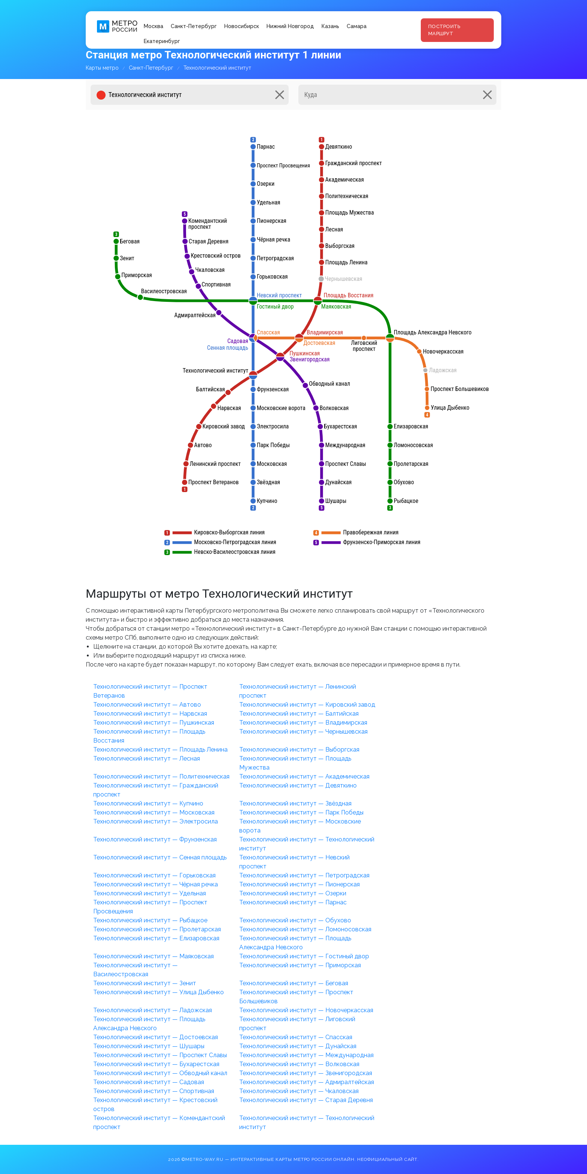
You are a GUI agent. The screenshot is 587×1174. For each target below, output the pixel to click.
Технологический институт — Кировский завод (307, 704)
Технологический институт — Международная (306, 1055)
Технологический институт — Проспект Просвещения (150, 907)
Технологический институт (217, 68)
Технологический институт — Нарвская (150, 713)
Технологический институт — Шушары (148, 1046)
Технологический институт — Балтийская (299, 713)
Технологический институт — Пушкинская (153, 722)
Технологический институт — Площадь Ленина (160, 749)
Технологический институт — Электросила (155, 821)
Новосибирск (241, 26)
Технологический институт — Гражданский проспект (155, 790)
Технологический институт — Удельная (149, 893)
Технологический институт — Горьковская (154, 875)
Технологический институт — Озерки (292, 893)
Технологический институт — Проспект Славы (160, 1055)
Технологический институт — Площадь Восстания (149, 736)
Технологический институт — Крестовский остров (155, 1104)
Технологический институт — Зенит (144, 983)
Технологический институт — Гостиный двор (304, 956)
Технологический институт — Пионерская (299, 884)
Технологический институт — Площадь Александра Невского (295, 943)
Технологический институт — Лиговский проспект (297, 1024)
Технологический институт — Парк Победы (301, 812)
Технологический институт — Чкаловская (299, 1091)
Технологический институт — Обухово (295, 920)
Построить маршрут (444, 30)
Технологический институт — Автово (147, 704)
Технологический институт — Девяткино (298, 785)
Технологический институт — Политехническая (161, 776)
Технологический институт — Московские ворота (300, 826)
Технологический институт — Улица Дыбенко (158, 992)
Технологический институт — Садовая (148, 1082)
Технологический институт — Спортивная (153, 1091)
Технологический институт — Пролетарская (157, 929)
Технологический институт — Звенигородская (305, 1073)
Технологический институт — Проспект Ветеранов (150, 691)
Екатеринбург (162, 41)
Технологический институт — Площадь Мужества (295, 763)
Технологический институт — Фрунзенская (155, 839)
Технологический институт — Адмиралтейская (306, 1082)
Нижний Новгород (290, 26)
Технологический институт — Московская (154, 812)
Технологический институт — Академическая (304, 776)
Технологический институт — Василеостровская (135, 970)
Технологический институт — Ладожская (152, 1010)
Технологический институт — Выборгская (299, 749)
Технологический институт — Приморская (300, 965)
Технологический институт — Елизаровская (156, 938)
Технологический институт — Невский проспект (294, 862)
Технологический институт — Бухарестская (156, 1064)
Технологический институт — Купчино (148, 803)
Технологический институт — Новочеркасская (306, 1010)
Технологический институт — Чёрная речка (155, 884)
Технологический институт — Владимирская (303, 722)
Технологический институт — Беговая (293, 983)
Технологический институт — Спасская (295, 1037)
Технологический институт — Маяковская (153, 956)
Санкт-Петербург (194, 26)
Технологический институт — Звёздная (295, 803)
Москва (153, 26)
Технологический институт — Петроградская (304, 875)
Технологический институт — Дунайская (297, 1046)
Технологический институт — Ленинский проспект (297, 691)
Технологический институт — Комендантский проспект (159, 1122)
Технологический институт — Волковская (299, 1064)
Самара (357, 26)
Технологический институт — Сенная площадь (159, 857)
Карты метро (102, 68)
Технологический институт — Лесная (146, 758)
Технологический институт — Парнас (293, 902)
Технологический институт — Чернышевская (303, 731)
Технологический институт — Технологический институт (306, 844)
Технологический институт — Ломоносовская (305, 929)
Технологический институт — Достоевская (155, 1037)
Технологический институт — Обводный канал (160, 1073)
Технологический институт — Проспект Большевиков (296, 997)
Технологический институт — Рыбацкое (150, 920)
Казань (330, 26)
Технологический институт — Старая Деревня (306, 1100)
